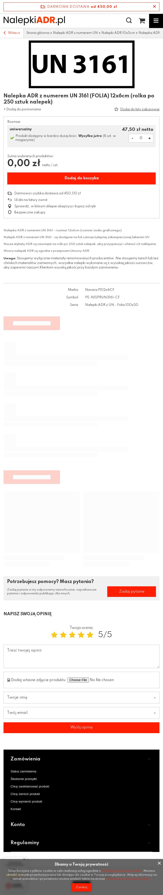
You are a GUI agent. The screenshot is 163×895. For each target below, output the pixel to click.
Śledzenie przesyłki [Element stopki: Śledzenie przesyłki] (24, 779)
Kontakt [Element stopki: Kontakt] (16, 809)
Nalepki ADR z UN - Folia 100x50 (111, 305)
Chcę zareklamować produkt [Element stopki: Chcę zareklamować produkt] (30, 786)
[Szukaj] (129, 21)
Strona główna (37, 33)
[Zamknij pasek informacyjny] (154, 7)
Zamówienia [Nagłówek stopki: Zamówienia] (25, 759)
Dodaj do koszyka (81, 178)
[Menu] (156, 21)
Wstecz (12, 33)
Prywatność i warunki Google (127, 878)
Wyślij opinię (81, 727)
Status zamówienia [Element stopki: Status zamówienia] (23, 771)
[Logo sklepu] (34, 20)
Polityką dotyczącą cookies (121, 870)
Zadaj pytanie (131, 592)
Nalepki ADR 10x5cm (118, 33)
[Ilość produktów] (141, 138)
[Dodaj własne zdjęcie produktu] (111, 680)
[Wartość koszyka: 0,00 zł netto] (142, 21)
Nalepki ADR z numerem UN (75, 33)
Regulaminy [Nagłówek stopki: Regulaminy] (25, 843)
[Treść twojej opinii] (81, 656)
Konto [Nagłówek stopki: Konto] (18, 825)
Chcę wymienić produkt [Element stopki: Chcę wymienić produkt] (26, 801)
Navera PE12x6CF (99, 290)
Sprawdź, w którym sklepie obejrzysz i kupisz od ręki (55, 206)
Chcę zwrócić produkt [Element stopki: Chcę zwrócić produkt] (25, 794)
